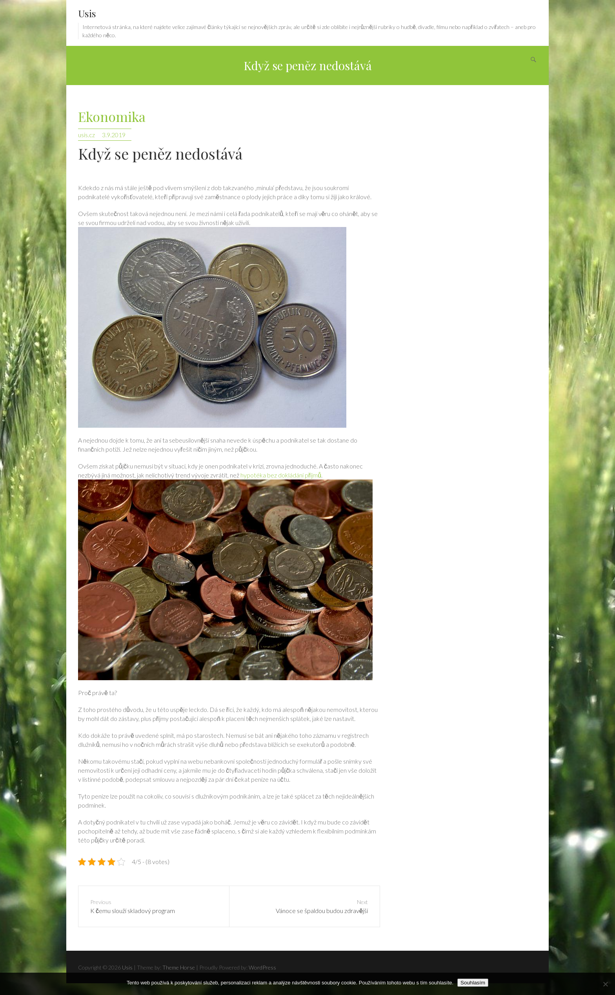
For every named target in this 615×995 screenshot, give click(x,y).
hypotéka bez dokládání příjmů (280, 475)
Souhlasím (472, 983)
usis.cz (86, 134)
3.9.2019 (114, 134)
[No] (605, 984)
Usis (87, 13)
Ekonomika (112, 117)
